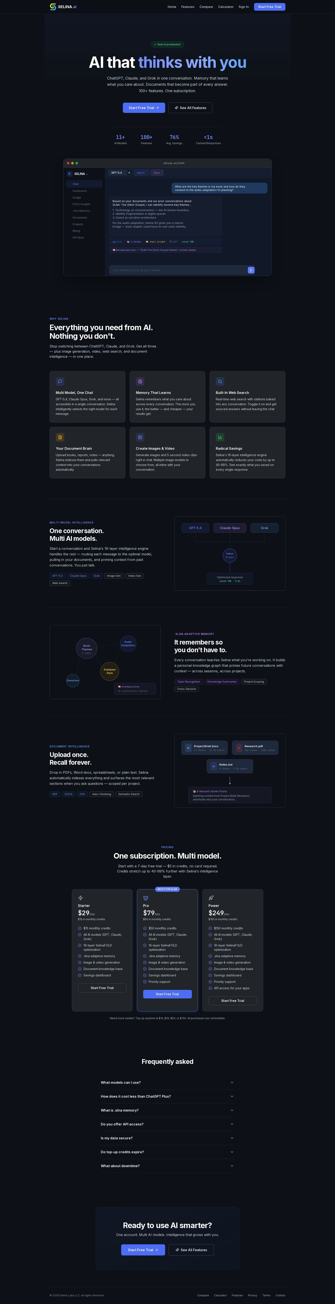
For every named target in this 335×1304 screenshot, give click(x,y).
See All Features (190, 108)
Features (187, 7)
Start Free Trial (269, 7)
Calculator (226, 7)
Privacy (252, 1295)
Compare (206, 7)
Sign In (244, 7)
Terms (266, 1295)
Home (172, 7)
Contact (280, 1295)
